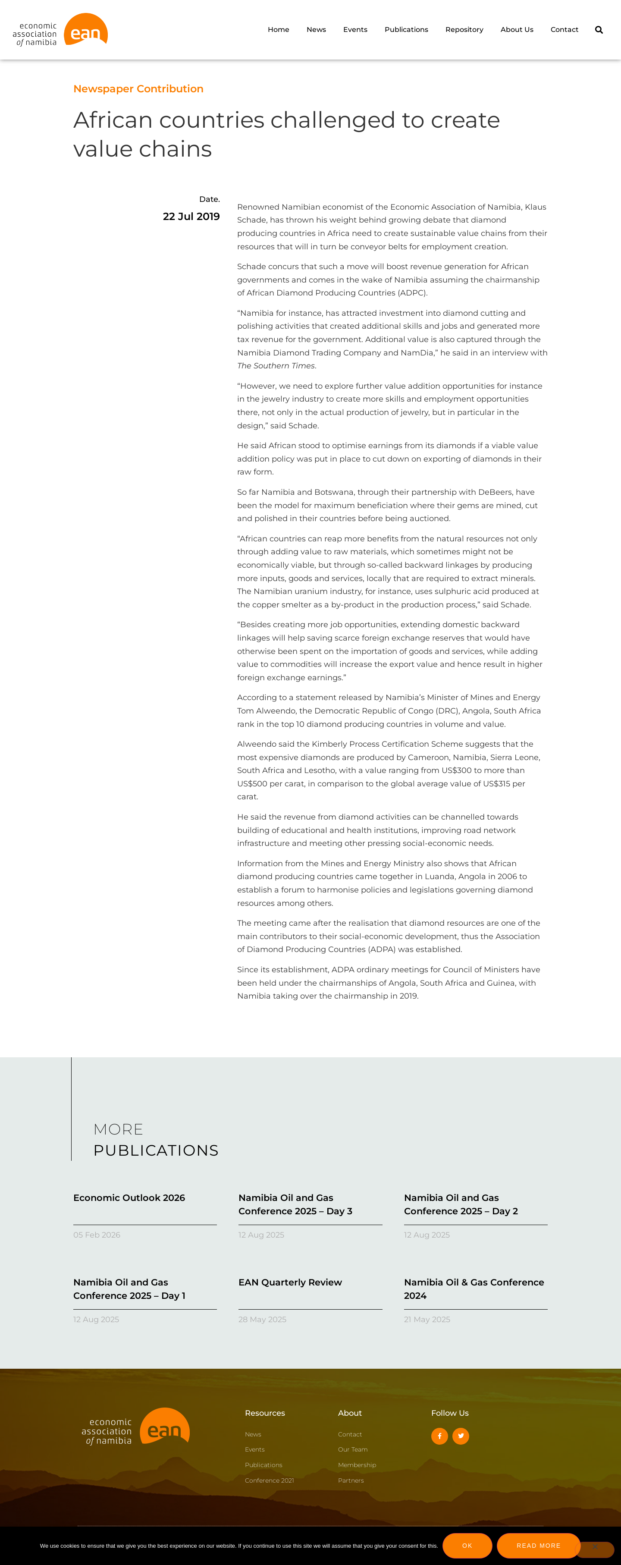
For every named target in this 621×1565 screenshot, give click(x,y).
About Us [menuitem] (517, 29)
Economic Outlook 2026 (129, 1197)
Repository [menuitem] (464, 29)
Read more (539, 1545)
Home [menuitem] (278, 29)
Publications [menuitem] (406, 29)
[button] (599, 29)
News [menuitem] (316, 29)
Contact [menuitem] (565, 29)
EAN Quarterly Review (290, 1282)
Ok (467, 1545)
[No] (595, 1550)
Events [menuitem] (355, 29)
